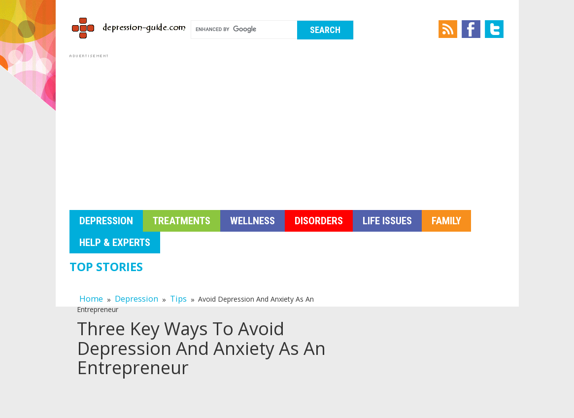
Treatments (181, 221)
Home (91, 298)
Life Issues (387, 221)
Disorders (319, 221)
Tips (178, 298)
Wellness (252, 221)
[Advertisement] (287, 129)
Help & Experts (114, 242)
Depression (106, 221)
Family (446, 221)
